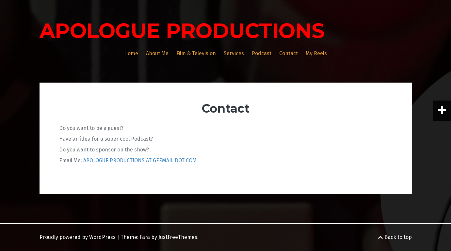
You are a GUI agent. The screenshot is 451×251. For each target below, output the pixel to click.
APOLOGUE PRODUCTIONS (182, 30)
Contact (288, 53)
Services (234, 53)
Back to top (395, 237)
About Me (157, 53)
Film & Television (196, 53)
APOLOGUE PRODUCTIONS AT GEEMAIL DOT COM (140, 160)
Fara (145, 237)
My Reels (316, 53)
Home (131, 53)
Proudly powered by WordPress (78, 237)
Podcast (261, 53)
